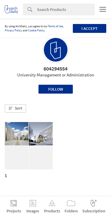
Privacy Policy (13, 30)
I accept (89, 28)
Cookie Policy (36, 30)
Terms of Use (55, 26)
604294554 (55, 68)
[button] (15, 108)
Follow (55, 89)
